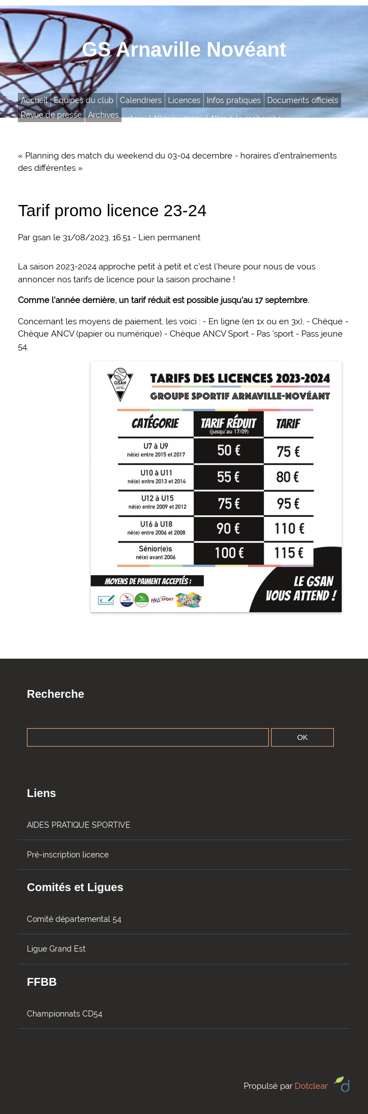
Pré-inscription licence (68, 854)
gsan (41, 237)
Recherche (55, 694)
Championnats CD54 (65, 1013)
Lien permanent (169, 237)
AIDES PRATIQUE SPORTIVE (79, 825)
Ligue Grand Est (56, 948)
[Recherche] (148, 737)
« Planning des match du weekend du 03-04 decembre (125, 156)
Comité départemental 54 (74, 919)
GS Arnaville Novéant (184, 49)
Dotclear (311, 1086)
